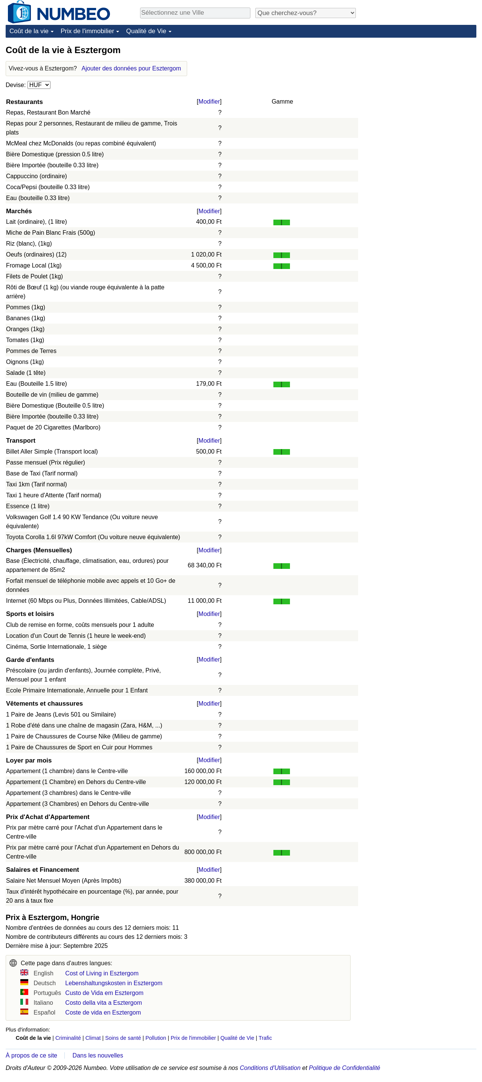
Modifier (209, 101)
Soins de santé (123, 1038)
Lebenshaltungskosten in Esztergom (113, 983)
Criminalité (68, 1038)
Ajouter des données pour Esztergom (131, 68)
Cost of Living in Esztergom (102, 973)
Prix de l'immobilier (87, 31)
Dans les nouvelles (98, 1055)
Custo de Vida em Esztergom (104, 993)
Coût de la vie (29, 31)
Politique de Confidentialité (344, 1068)
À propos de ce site (31, 1055)
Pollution (155, 1038)
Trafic (265, 1038)
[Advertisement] (419, 91)
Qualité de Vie (146, 31)
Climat (93, 1038)
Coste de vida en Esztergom (103, 1012)
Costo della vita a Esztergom (103, 1002)
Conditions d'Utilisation (270, 1068)
